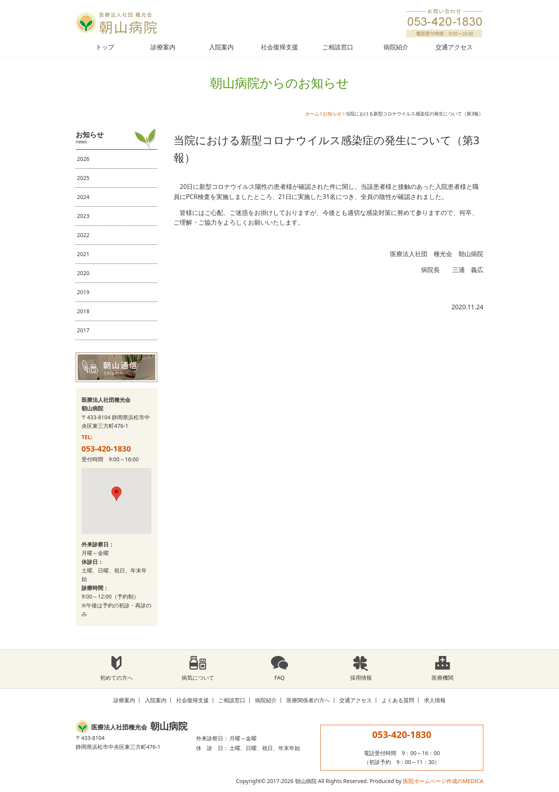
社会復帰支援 (279, 47)
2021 (83, 254)
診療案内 (163, 47)
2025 (83, 177)
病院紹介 (396, 47)
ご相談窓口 (337, 47)
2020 (83, 273)
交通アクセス (454, 47)
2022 (83, 235)
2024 (83, 197)
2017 (83, 330)
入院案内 (221, 47)
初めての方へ (116, 668)
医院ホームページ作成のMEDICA (443, 781)
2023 (83, 216)
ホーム (312, 113)
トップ (104, 47)
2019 (83, 292)
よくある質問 (398, 700)
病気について (198, 668)
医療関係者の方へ (308, 700)
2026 (83, 158)
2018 (83, 311)
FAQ (279, 668)
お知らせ (332, 113)
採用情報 (361, 668)
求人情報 (435, 700)
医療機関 (442, 668)
